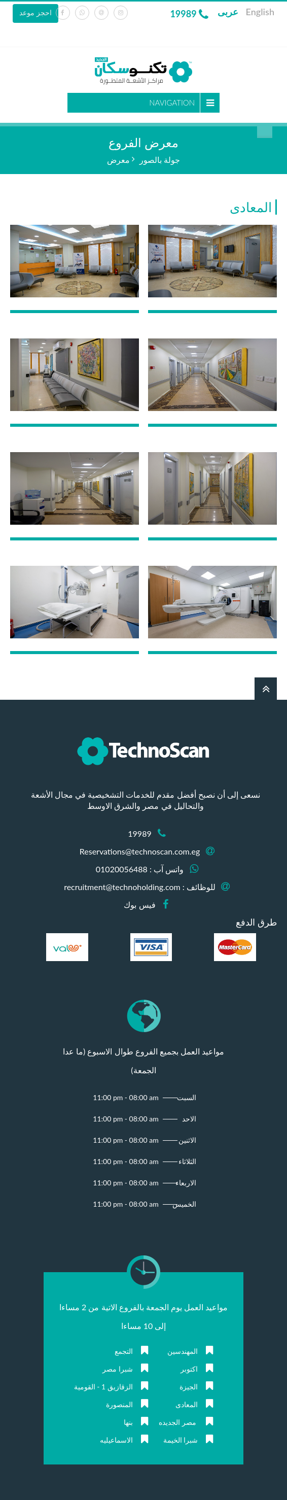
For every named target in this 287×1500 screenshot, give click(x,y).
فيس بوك (139, 904)
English (260, 11)
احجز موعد (35, 12)
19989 (189, 13)
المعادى (251, 207)
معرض (118, 159)
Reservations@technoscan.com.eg (140, 851)
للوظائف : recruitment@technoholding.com (140, 887)
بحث (264, 130)
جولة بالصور (159, 159)
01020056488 (122, 869)
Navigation (172, 102)
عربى (228, 11)
